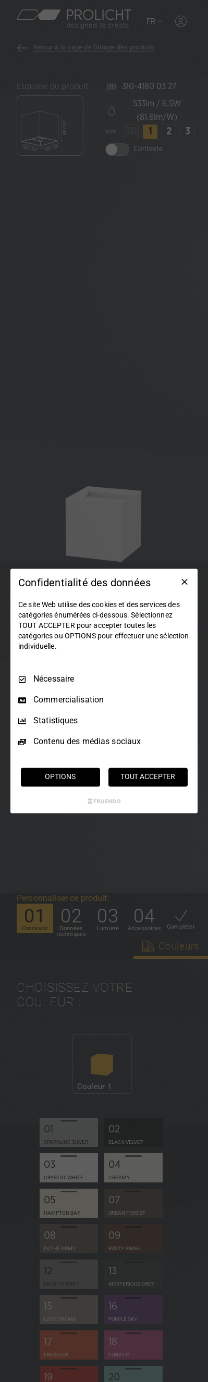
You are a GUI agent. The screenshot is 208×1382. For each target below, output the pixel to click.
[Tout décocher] (185, 582)
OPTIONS (60, 777)
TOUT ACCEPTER (147, 777)
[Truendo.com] (104, 801)
